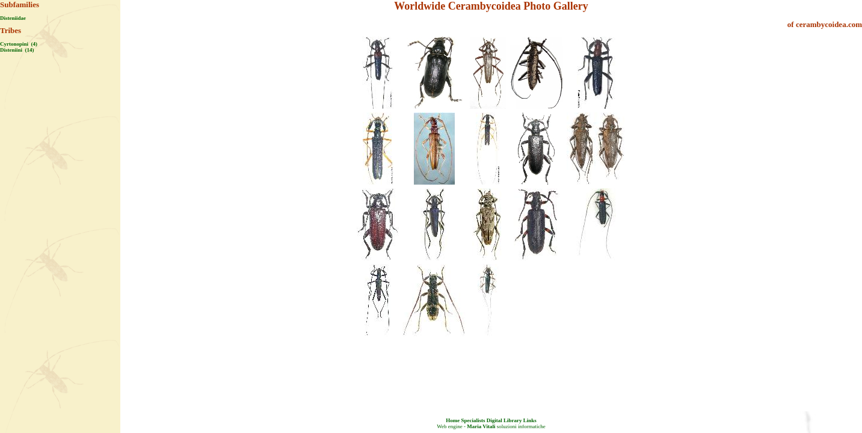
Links (530, 420)
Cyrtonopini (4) (18, 44)
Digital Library (504, 420)
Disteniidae (13, 18)
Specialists (473, 420)
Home (453, 420)
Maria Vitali (481, 426)
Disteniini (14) (17, 50)
